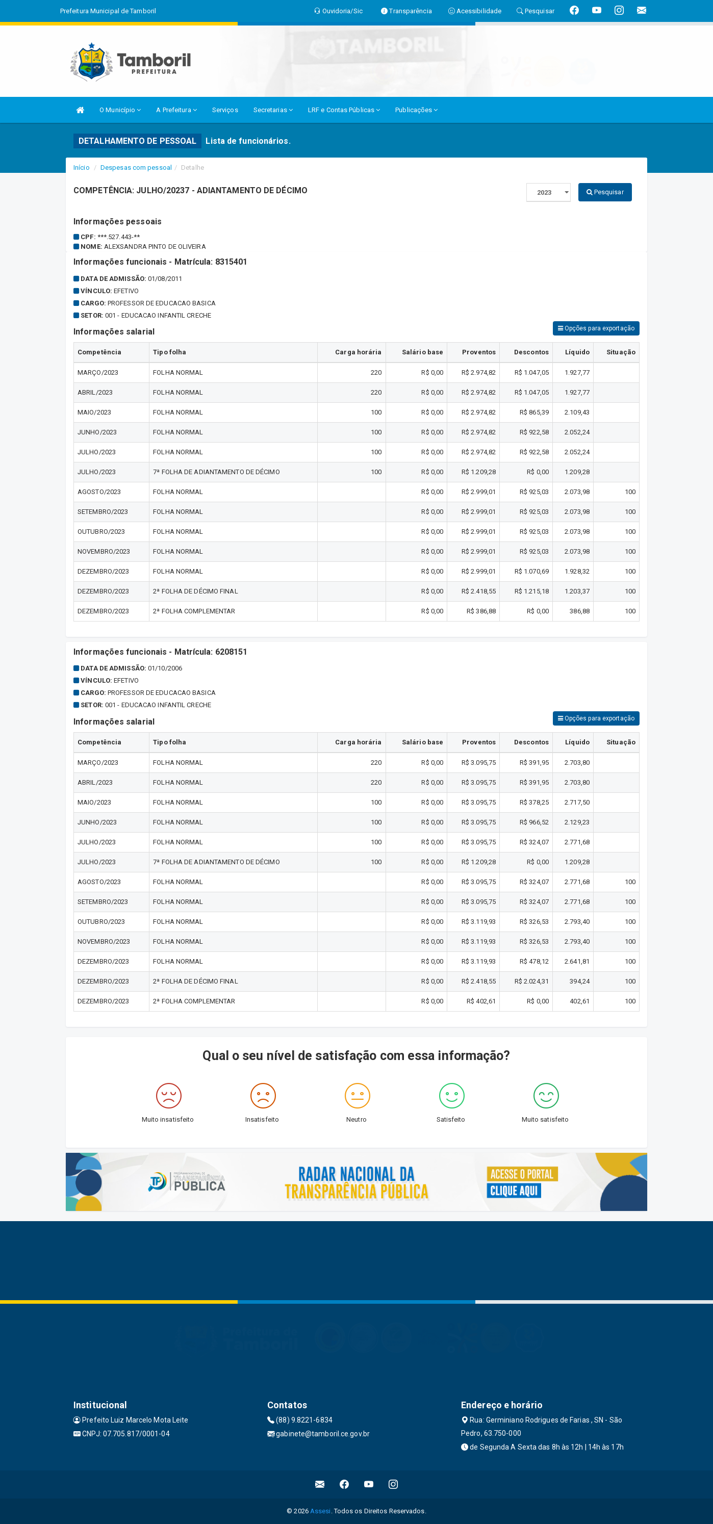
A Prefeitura (176, 110)
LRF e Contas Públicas (344, 110)
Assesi (320, 1511)
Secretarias (273, 110)
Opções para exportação (596, 328)
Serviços (225, 110)
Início (81, 167)
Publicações (416, 110)
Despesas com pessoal (136, 167)
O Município (120, 110)
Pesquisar (605, 192)
